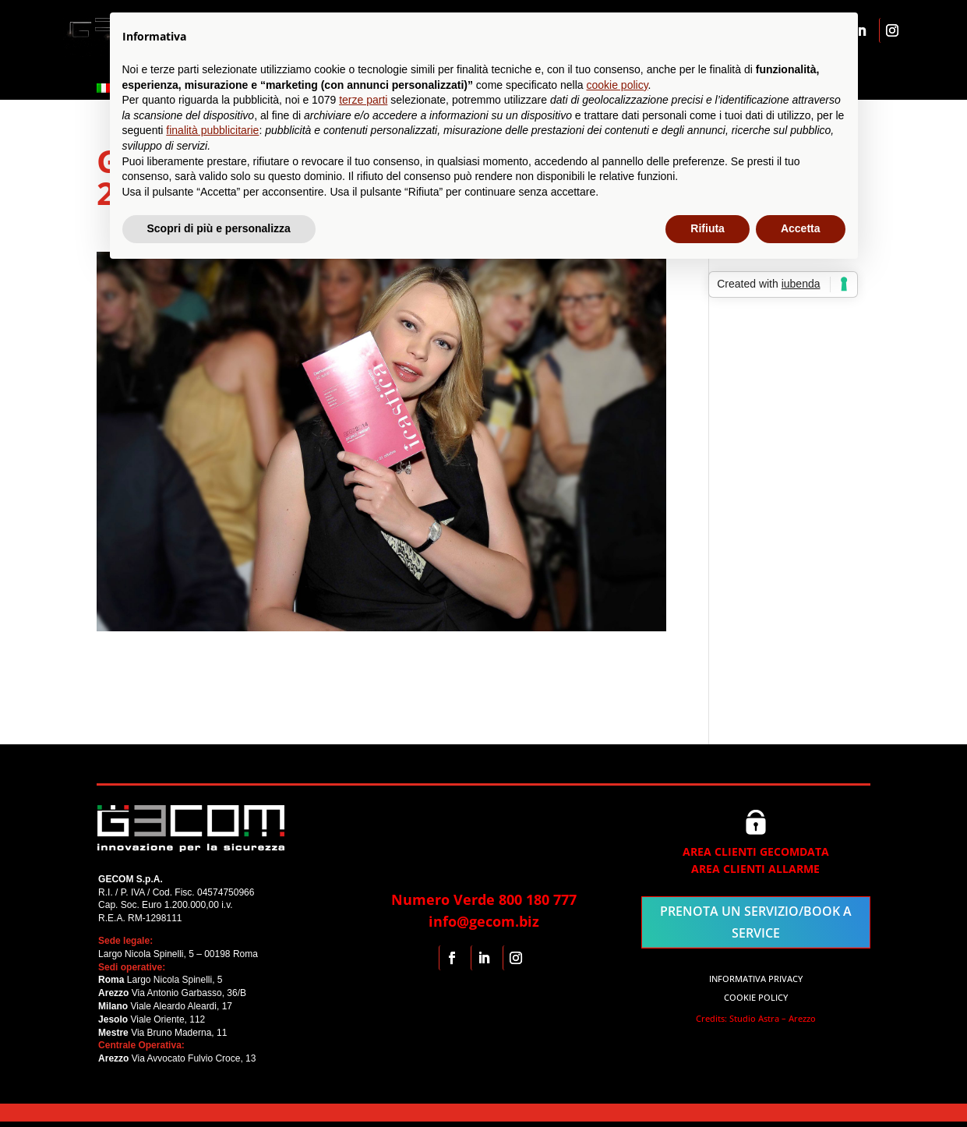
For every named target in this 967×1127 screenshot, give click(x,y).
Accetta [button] (801, 228)
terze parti (363, 100)
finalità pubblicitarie (212, 130)
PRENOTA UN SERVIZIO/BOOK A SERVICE (756, 922)
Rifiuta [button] (707, 228)
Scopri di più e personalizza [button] (219, 228)
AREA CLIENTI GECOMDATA (756, 851)
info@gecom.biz (484, 921)
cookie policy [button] (617, 85)
